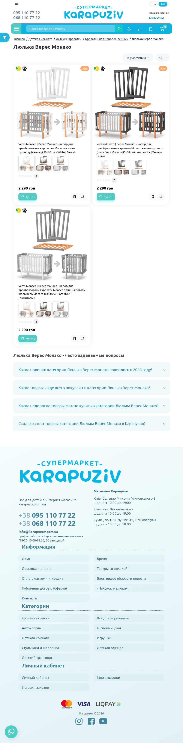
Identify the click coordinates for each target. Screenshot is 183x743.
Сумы (160, 17)
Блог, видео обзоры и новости (121, 578)
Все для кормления (113, 618)
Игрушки (104, 637)
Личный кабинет (35, 677)
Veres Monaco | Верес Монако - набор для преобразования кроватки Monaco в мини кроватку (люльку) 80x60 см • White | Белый (47, 148)
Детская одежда (110, 647)
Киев (152, 17)
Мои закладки (108, 677)
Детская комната (35, 637)
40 (162, 57)
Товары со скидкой (112, 568)
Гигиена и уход (109, 628)
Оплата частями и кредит (42, 578)
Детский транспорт (37, 657)
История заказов (35, 687)
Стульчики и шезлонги (40, 647)
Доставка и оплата (36, 568)
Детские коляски (36, 618)
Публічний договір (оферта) (44, 588)
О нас (26, 558)
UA (154, 4)
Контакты (29, 598)
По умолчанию (138, 57)
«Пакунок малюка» (112, 588)
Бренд (102, 558)
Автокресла (31, 628)
